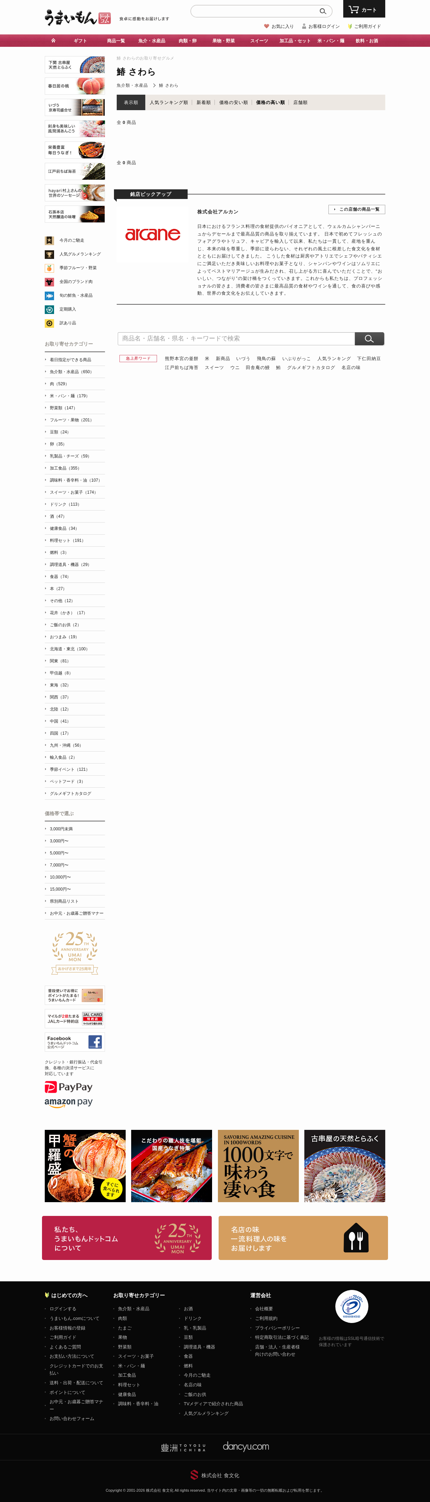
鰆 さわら (168, 85)
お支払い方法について (72, 1356)
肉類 (122, 1318)
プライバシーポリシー (277, 1328)
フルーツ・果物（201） (72, 420)
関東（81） (60, 661)
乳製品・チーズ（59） (71, 456)
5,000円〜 (59, 853)
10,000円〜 (60, 877)
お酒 (188, 1308)
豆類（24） (60, 432)
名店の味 (351, 367)
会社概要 (264, 1308)
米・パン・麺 (330, 40)
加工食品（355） (66, 468)
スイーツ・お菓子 (136, 1356)
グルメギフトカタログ (311, 367)
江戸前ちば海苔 (182, 367)
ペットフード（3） (67, 781)
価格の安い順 (233, 102)
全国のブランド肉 (76, 281)
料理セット (129, 1384)
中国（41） (60, 721)
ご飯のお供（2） (65, 624)
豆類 (188, 1337)
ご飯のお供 (195, 1394)
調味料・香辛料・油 (138, 1403)
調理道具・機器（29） (71, 564)
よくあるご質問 (65, 1346)
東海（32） (60, 685)
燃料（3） (59, 552)
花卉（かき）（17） (68, 612)
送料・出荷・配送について (76, 1382)
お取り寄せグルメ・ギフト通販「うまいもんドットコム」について (127, 1238)
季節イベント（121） (70, 769)
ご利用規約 (266, 1318)
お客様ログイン (324, 26)
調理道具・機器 (199, 1346)
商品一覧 (116, 40)
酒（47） (58, 516)
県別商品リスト (64, 901)
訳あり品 (68, 323)
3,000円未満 (61, 829)
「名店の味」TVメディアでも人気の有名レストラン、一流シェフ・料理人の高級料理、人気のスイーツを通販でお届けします (303, 1238)
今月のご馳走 (72, 240)
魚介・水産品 (151, 40)
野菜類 (125, 1346)
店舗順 (300, 102)
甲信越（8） (61, 673)
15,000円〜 (60, 889)
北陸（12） (60, 709)
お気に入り (283, 26)
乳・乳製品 (195, 1328)
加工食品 (127, 1375)
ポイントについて (67, 1392)
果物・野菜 (223, 40)
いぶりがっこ (296, 358)
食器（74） (60, 576)
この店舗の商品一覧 (359, 209)
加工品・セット (295, 40)
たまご (125, 1328)
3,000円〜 (59, 841)
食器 (188, 1356)
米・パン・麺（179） (70, 395)
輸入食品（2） (63, 757)
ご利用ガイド (367, 26)
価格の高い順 (270, 102)
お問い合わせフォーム (72, 1418)
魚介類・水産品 (132, 85)
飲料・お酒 (367, 40)
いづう (243, 358)
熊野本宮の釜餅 (182, 358)
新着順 (204, 102)
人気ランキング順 (169, 102)
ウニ (235, 367)
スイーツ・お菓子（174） (74, 492)
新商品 (223, 358)
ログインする (63, 1308)
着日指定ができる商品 (70, 359)
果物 (122, 1337)
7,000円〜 (59, 865)
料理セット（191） (68, 540)
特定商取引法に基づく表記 (282, 1337)
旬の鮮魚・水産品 (76, 295)
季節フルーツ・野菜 (78, 267)
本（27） (58, 588)
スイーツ (259, 40)
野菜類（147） (63, 408)
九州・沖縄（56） (66, 745)
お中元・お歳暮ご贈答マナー (77, 913)
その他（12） (62, 600)
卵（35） (58, 444)
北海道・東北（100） (70, 649)
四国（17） (60, 733)
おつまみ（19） (64, 636)
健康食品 (127, 1394)
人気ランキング (334, 358)
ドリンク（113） (66, 504)
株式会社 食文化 (220, 1475)
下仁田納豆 (369, 358)
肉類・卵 (188, 40)
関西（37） (60, 697)
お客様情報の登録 (67, 1328)
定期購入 (68, 309)
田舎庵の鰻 (258, 367)
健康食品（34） (64, 528)
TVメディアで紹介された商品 (213, 1403)
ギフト (80, 40)
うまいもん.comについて (74, 1318)
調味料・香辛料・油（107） (76, 480)
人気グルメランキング (80, 254)
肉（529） (59, 383)
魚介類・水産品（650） (72, 371)
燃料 (188, 1365)
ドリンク (193, 1318)
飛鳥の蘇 (266, 358)
